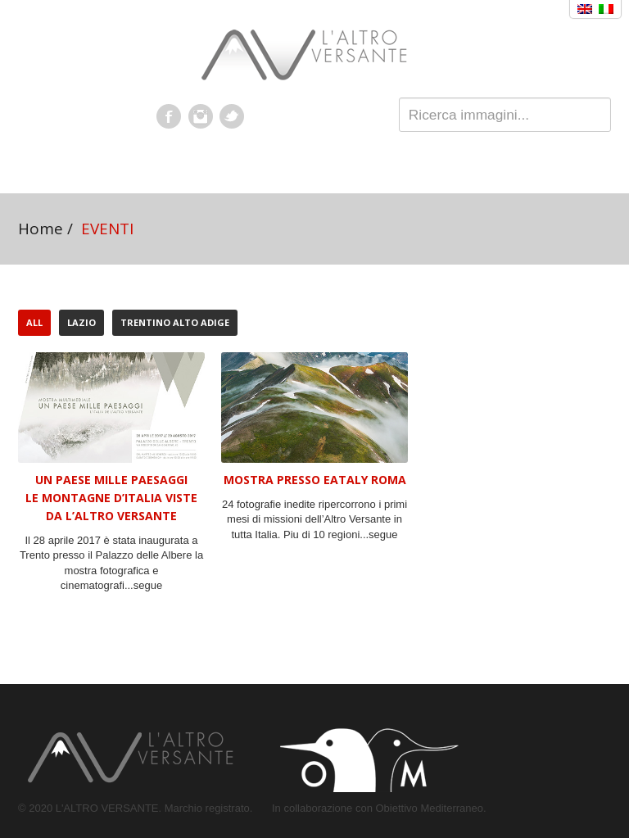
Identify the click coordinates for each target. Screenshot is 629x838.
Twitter (231, 116)
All (34, 322)
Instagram (200, 116)
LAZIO (81, 322)
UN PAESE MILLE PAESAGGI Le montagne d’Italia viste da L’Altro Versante (111, 497)
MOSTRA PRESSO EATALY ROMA (315, 479)
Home (40, 228)
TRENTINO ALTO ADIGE (174, 322)
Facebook (168, 116)
